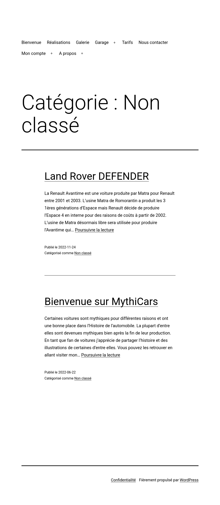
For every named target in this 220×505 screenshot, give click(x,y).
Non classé (82, 253)
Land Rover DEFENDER (96, 176)
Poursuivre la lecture (94, 229)
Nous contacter (153, 42)
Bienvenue (31, 42)
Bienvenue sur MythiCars (101, 301)
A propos (67, 53)
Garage (102, 42)
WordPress (189, 480)
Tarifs (127, 42)
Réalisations (58, 42)
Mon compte (33, 53)
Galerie (82, 42)
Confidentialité (123, 480)
